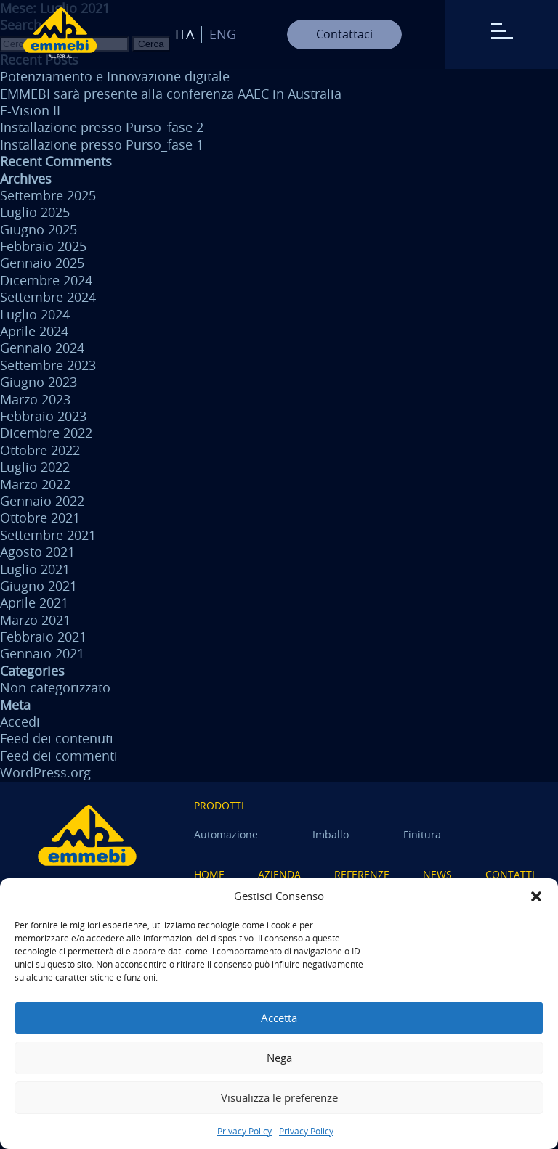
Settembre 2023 (48, 365)
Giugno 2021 (38, 585)
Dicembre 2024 (46, 280)
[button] (536, 896)
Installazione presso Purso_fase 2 (101, 127)
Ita (184, 34)
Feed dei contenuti (56, 738)
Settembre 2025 (48, 195)
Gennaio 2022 (42, 501)
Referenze (361, 874)
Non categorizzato (55, 687)
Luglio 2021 (35, 569)
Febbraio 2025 (43, 246)
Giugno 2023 (38, 382)
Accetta (279, 1017)
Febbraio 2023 (43, 416)
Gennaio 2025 (42, 262)
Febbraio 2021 (43, 636)
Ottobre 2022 (40, 450)
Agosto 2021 (37, 551)
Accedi (20, 721)
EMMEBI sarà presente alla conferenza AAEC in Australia (170, 93)
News (437, 874)
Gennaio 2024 (42, 347)
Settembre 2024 (48, 297)
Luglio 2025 (35, 212)
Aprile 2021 (34, 602)
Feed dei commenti (59, 755)
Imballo (330, 834)
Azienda (279, 874)
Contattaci (344, 34)
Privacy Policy (244, 1131)
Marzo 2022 (35, 484)
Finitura (422, 834)
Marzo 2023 (35, 399)
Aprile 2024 (34, 331)
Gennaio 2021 (42, 653)
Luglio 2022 (35, 466)
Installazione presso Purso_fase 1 (101, 144)
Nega (279, 1057)
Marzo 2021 (35, 620)
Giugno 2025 (38, 229)
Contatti (510, 874)
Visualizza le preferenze (279, 1097)
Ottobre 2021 (40, 517)
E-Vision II (30, 110)
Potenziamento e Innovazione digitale (115, 76)
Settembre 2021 (48, 535)
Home (209, 874)
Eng (222, 34)
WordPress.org (45, 772)
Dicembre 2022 (46, 432)
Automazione (226, 834)
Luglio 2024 (35, 314)
